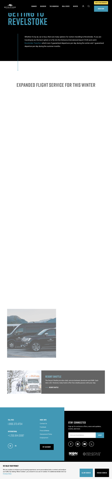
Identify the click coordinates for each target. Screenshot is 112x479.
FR (16, 445)
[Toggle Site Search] (88, 6)
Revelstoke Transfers (33, 43)
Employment (44, 438)
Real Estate (66, 6)
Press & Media (44, 430)
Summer (34, 6)
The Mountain (54, 6)
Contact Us (43, 423)
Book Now (101, 8)
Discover (43, 6)
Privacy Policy (7, 473)
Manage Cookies (102, 473)
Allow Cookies (86, 473)
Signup (100, 435)
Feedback (43, 427)
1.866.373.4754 (15, 424)
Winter (75, 6)
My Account (47, 447)
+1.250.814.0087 (16, 435)
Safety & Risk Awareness (101, 3)
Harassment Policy (46, 434)
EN (11, 445)
